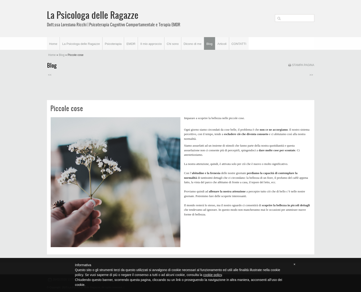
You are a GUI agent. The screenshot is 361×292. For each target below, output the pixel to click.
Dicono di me (192, 44)
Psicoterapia (113, 44)
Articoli (222, 44)
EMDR (130, 44)
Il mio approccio (151, 44)
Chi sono (173, 44)
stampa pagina (303, 65)
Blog (209, 44)
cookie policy (212, 275)
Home (53, 44)
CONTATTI (239, 44)
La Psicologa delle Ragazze (92, 15)
